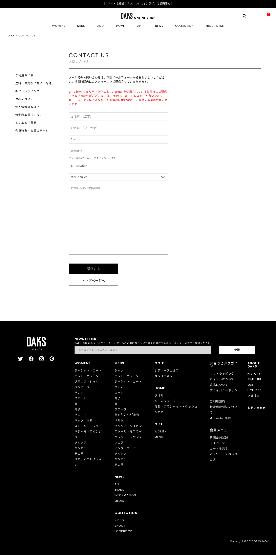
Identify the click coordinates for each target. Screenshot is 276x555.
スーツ (119, 393)
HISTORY (254, 374)
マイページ (217, 443)
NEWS (159, 26)
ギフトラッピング (27, 91)
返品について (24, 99)
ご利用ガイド (24, 75)
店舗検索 (253, 396)
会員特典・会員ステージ (32, 131)
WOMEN (161, 431)
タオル (159, 395)
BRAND (120, 490)
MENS (81, 26)
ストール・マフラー (88, 426)
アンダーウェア (125, 448)
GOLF (100, 26)
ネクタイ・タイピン (128, 426)
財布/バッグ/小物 (127, 415)
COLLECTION (184, 26)
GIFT (140, 26)
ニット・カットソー (88, 376)
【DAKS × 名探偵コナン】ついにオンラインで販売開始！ (138, 3)
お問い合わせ (256, 408)
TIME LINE (254, 379)
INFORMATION (125, 495)
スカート (80, 398)
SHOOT (120, 526)
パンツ (79, 393)
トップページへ (93, 280)
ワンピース (82, 387)
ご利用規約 (217, 401)
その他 (79, 454)
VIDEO (119, 520)
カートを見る (219, 448)
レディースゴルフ (167, 370)
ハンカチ (80, 448)
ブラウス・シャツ (86, 382)
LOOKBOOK (123, 531)
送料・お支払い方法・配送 (33, 83)
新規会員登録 (219, 437)
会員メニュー (220, 430)
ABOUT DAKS (214, 26)
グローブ (80, 415)
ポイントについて (222, 379)
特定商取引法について (30, 115)
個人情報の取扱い (27, 107)
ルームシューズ (165, 401)
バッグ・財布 (83, 420)
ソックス (80, 443)
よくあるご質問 (26, 123)
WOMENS (58, 26)
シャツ (119, 370)
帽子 (77, 409)
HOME (120, 26)
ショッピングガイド (224, 365)
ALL (117, 484)
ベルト (119, 420)
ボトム (119, 387)
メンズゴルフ (164, 376)
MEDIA (119, 501)
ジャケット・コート (88, 370)
